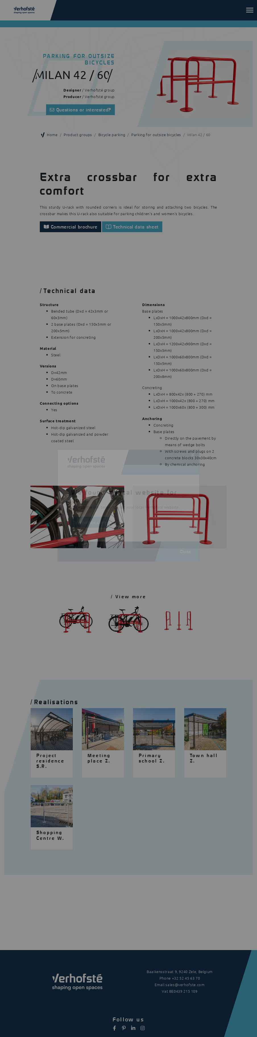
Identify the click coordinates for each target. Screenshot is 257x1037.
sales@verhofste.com (184, 984)
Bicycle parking (111, 134)
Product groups (78, 134)
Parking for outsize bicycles (156, 134)
